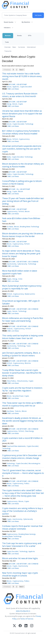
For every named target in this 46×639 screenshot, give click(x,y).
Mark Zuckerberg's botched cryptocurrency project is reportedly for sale (21, 287)
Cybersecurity (22, 264)
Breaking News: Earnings (27, 534)
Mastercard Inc (30, 294)
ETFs (29, 35)
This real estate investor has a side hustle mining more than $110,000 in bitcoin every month (22, 76)
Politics (9, 174)
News (14, 47)
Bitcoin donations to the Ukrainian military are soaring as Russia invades (23, 165)
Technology (29, 124)
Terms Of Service (26, 619)
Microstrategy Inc (34, 463)
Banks (9, 157)
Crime (20, 279)
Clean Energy (29, 431)
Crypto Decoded (26, 87)
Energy (9, 104)
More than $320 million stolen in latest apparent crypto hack (19, 272)
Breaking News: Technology (29, 227)
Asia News (10, 411)
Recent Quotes (8, 22)
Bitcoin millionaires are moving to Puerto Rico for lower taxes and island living (22, 319)
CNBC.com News (13, 89)
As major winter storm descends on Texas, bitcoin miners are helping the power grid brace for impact (21, 253)
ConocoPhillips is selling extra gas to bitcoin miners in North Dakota (22, 182)
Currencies (21, 47)
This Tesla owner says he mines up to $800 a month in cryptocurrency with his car (22, 404)
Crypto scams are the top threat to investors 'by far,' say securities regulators (22, 389)
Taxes (28, 346)
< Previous (6, 70)
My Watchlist (26, 22)
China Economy (22, 381)
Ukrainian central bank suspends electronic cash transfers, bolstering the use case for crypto (21, 149)
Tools (7, 42)
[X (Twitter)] (14, 626)
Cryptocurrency (24, 139)
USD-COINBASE (33, 262)
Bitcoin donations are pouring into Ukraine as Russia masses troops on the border (22, 235)
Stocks (19, 35)
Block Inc (28, 363)
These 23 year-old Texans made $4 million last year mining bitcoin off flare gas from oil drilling (23, 201)
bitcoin (9, 87)
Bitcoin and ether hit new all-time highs (20, 558)
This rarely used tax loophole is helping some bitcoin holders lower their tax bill (22, 337)
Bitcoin (9, 139)
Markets (8, 35)
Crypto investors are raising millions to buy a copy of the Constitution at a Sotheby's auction (22, 511)
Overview (7, 47)
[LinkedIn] (25, 626)
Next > (22, 70)
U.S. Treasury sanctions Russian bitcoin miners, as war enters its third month (19, 95)
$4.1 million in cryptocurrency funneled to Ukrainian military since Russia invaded (21, 132)
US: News (10, 227)
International (31, 47)
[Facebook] (20, 626)
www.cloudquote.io (23, 611)
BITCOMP (12, 84)
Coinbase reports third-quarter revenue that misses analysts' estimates (22, 527)
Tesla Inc (10, 329)
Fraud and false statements (16, 446)
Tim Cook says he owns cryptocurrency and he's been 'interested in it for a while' (21, 544)
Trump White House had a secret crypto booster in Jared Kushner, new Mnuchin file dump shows (21, 373)
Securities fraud (18, 396)
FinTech (15, 139)
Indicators (7, 27)
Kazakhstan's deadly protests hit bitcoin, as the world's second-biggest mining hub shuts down (22, 421)
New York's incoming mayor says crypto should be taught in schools (20, 574)
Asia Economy (11, 264)
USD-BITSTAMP (21, 84)
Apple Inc (16, 87)
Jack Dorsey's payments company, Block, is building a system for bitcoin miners (21, 354)
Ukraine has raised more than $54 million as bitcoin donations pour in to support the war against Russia (22, 113)
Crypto (20, 104)
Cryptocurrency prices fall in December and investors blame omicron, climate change (21, 456)
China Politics (11, 381)
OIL (17, 189)
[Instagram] (31, 626)
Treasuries (7, 51)
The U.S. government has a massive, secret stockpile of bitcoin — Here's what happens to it (23, 473)
